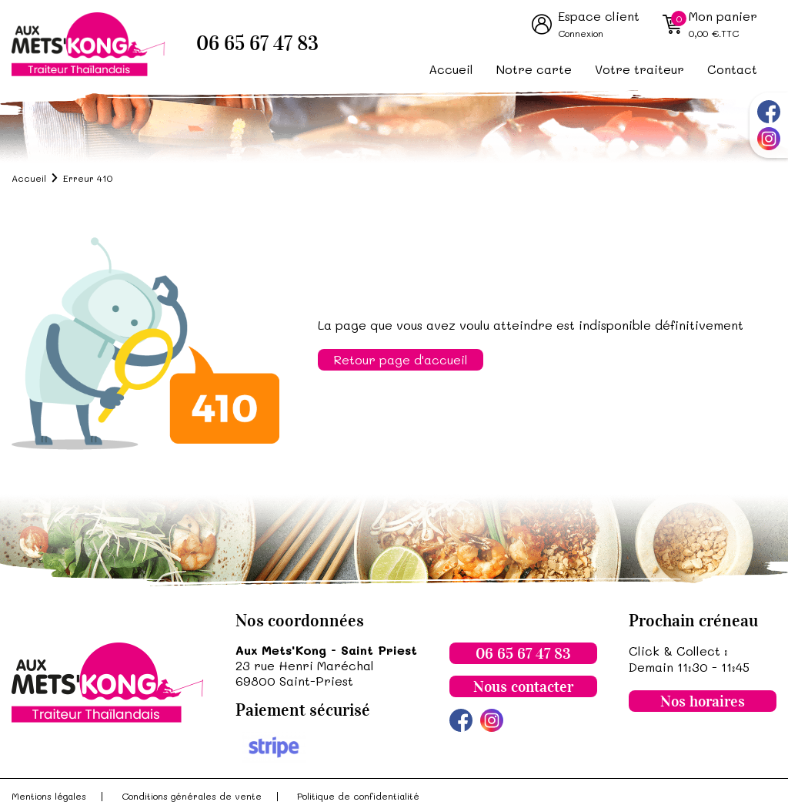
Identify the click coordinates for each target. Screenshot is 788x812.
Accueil (451, 69)
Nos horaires (702, 701)
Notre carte (534, 69)
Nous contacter (523, 686)
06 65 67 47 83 (257, 43)
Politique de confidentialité (358, 796)
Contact (732, 69)
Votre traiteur (639, 69)
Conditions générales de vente (192, 796)
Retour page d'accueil (400, 359)
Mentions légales (49, 796)
